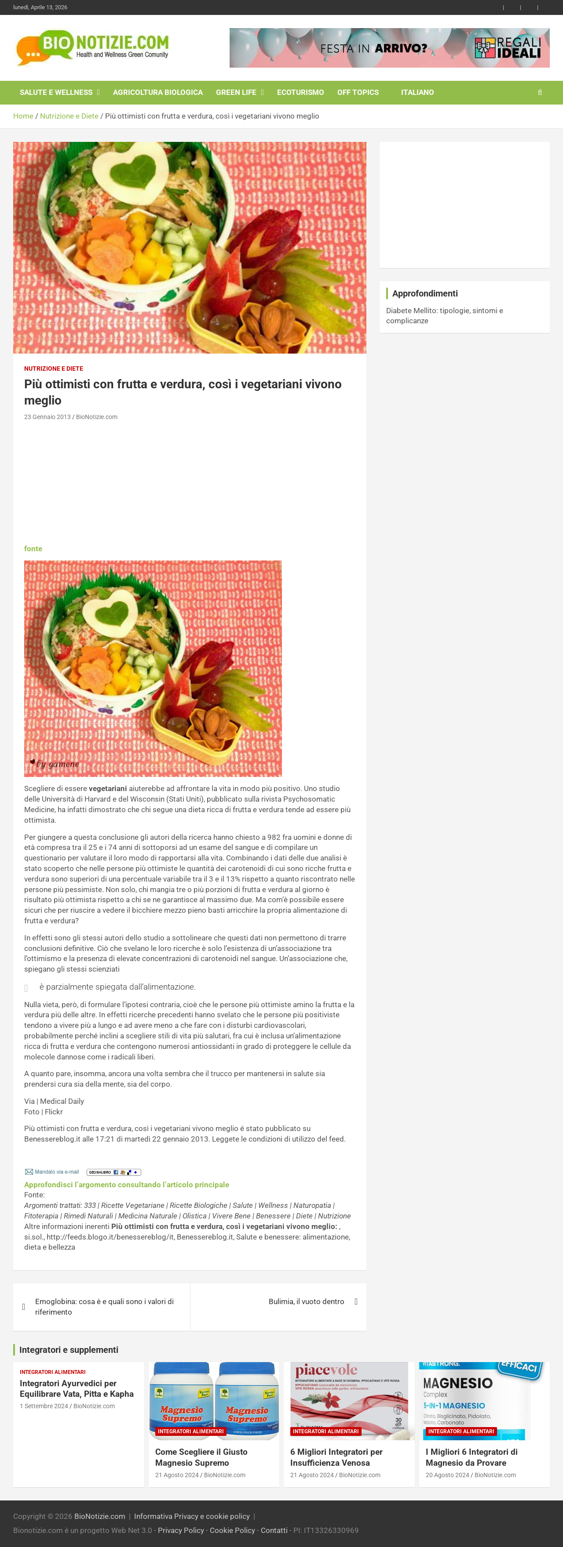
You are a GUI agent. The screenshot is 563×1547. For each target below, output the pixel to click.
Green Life (236, 92)
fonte (33, 548)
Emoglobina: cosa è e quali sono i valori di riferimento (104, 1306)
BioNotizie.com (96, 416)
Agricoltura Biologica (158, 92)
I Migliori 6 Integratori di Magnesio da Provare (472, 1457)
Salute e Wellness (56, 92)
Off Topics (358, 92)
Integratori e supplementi (68, 1350)
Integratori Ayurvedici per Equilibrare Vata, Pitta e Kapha (77, 1388)
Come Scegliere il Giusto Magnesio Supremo (201, 1457)
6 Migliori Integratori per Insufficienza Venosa (336, 1457)
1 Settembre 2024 (44, 1406)
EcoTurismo (300, 92)
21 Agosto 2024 (177, 1474)
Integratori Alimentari (53, 1372)
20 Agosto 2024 (447, 1474)
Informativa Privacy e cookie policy (192, 1516)
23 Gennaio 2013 (47, 416)
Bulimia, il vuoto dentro (306, 1301)
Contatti (274, 1530)
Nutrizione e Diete (53, 368)
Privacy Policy (181, 1530)
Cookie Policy (232, 1530)
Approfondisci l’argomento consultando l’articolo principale (126, 1184)
